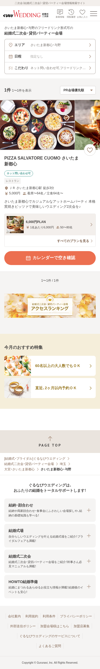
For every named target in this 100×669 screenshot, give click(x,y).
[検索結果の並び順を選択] (78, 90)
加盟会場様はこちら (54, 626)
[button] (50, 510)
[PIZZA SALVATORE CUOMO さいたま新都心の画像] (50, 125)
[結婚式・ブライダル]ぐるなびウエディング (34, 458)
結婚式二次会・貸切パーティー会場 (29, 464)
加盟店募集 (82, 626)
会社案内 (14, 616)
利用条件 (49, 616)
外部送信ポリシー (23, 626)
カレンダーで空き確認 (50, 258)
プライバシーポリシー (76, 616)
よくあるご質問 (50, 646)
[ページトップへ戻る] (50, 441)
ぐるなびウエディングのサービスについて (49, 636)
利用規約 (31, 616)
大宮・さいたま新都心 (19, 469)
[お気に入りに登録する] (90, 150)
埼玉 (63, 464)
